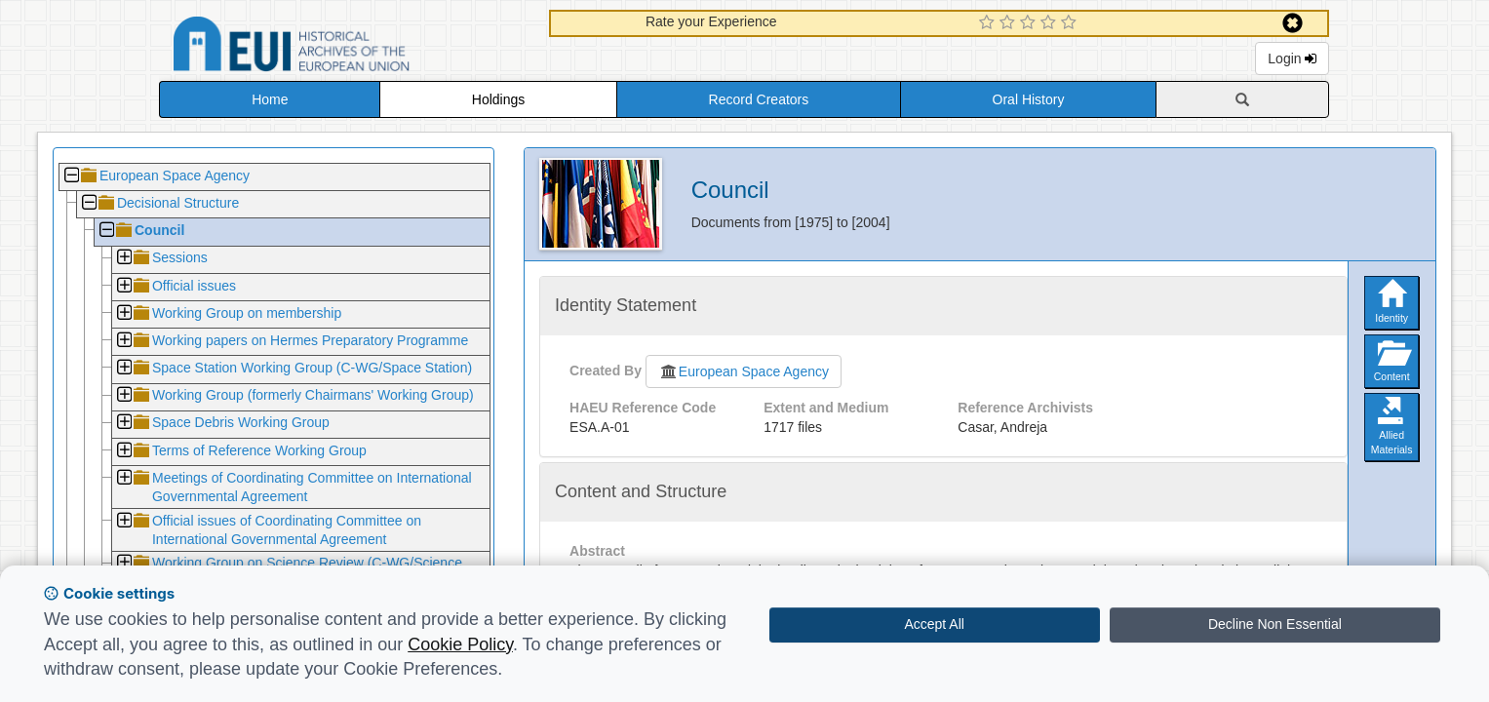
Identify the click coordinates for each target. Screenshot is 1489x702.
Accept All (933, 624)
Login (1292, 58)
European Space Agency (743, 371)
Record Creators (759, 99)
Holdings (498, 99)
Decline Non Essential (1275, 624)
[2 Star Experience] (1009, 23)
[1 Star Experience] (989, 23)
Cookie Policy (460, 644)
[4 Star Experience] (1050, 23)
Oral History (1029, 99)
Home (270, 99)
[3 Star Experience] (1030, 23)
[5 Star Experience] (1071, 23)
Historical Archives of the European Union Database (346, 47)
